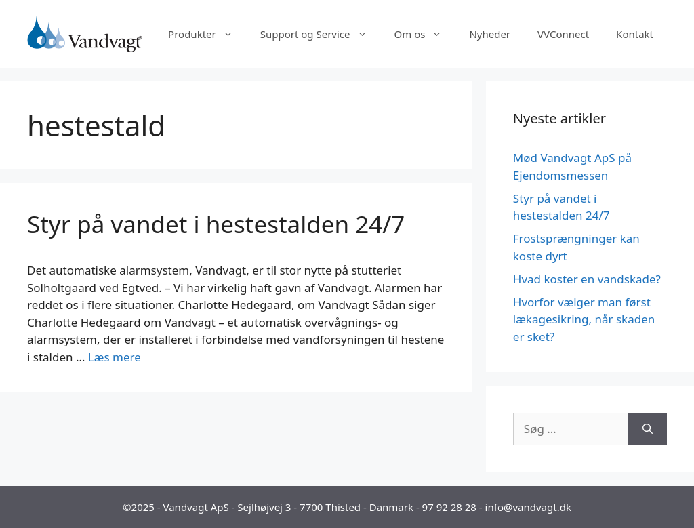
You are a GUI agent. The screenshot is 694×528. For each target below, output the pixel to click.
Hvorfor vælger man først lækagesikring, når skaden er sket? (584, 319)
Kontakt (634, 34)
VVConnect (563, 34)
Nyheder (489, 34)
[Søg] (647, 429)
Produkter (207, 34)
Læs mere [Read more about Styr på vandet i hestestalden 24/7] (114, 357)
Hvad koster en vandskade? (587, 279)
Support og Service (320, 34)
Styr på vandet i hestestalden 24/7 (216, 224)
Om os (425, 34)
